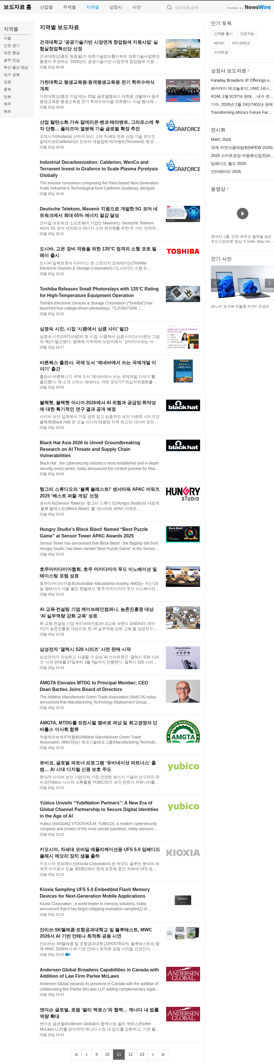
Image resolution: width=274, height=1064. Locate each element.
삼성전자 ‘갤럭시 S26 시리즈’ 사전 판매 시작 (85, 649)
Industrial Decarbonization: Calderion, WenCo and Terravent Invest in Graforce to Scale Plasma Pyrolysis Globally (99, 169)
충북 (7, 89)
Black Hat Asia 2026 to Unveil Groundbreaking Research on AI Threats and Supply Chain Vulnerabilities (90, 449)
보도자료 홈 (17, 7)
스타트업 (221, 52)
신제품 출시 (223, 33)
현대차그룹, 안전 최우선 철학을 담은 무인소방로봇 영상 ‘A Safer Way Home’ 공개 (242, 241)
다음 (269, 283)
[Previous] (86, 1054)
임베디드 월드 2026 (228, 163)
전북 (7, 97)
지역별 (92, 7)
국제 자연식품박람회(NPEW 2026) (242, 147)
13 (144, 1054)
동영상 (218, 189)
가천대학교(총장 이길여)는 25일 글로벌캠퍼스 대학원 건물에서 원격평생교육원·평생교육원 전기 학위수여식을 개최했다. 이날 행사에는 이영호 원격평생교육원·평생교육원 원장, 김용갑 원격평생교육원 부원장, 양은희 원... (99, 99)
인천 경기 (12, 45)
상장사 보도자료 (228, 70)
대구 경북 (12, 75)
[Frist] (76, 1054)
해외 (7, 111)
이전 (215, 283)
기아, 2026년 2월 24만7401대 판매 (242, 104)
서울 (7, 38)
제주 (7, 104)
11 (121, 1054)
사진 (136, 7)
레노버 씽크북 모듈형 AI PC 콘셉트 (240, 306)
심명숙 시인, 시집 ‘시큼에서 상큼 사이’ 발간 (84, 328)
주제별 (69, 7)
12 (132, 1054)
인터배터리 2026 (226, 171)
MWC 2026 (221, 139)
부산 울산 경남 (16, 67)
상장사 (115, 7)
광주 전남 (12, 60)
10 (109, 1054)
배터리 (219, 43)
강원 (7, 82)
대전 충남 (12, 53)
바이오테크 (241, 43)
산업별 (46, 7)
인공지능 (247, 33)
